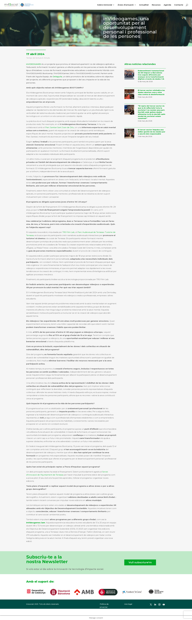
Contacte (178, 5)
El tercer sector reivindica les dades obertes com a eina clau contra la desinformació (151, 92)
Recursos (156, 5)
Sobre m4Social (104, 5)
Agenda (167, 5)
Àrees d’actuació (126, 5)
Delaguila (57, 76)
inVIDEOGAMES (33, 64)
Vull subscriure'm (140, 562)
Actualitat (144, 5)
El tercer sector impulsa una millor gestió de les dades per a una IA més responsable (151, 132)
